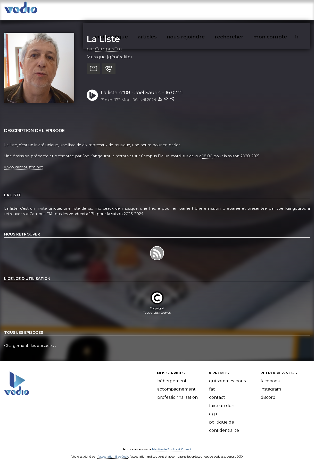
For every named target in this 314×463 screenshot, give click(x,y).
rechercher (238, 9)
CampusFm (108, 43)
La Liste (103, 34)
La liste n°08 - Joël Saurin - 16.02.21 (142, 87)
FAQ (212, 383)
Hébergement (172, 375)
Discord (268, 392)
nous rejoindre (196, 9)
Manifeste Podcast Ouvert (171, 444)
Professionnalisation (177, 392)
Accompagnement (176, 383)
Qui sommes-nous (227, 375)
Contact (217, 392)
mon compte (278, 9)
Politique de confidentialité (224, 421)
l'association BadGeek (112, 451)
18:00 (207, 151)
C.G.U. (214, 408)
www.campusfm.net (23, 162)
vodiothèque (123, 9)
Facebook (270, 375)
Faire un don (221, 400)
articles (158, 9)
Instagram (271, 383)
